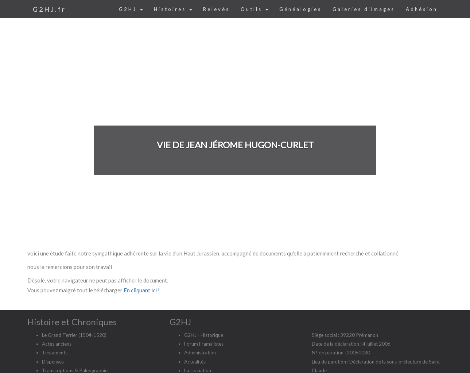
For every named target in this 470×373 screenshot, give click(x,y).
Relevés (216, 9)
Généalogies (300, 9)
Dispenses (53, 362)
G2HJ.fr (49, 9)
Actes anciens (56, 344)
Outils (254, 9)
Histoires (173, 9)
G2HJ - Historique (203, 335)
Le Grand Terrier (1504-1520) (74, 335)
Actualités (195, 362)
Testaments (54, 352)
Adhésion (422, 9)
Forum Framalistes (204, 344)
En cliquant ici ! (142, 290)
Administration (200, 352)
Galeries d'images (364, 9)
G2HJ (131, 9)
